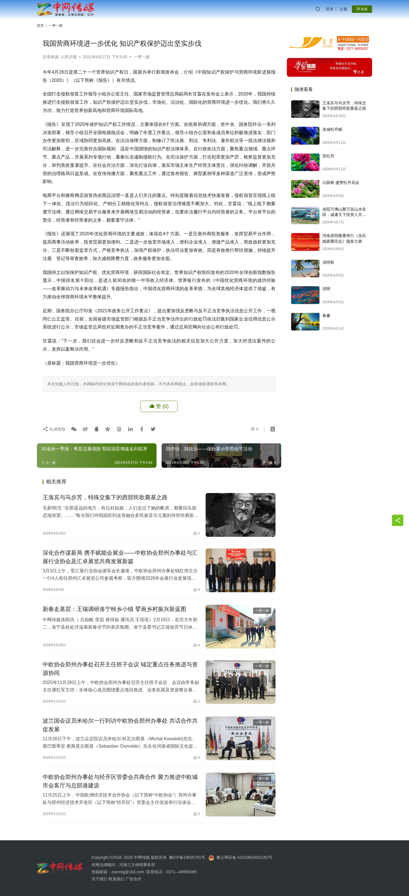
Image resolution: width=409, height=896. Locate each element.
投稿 (362, 9)
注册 (343, 9)
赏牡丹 (328, 156)
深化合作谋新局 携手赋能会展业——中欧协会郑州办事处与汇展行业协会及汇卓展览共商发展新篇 (120, 557)
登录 (329, 9)
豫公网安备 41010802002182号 (244, 857)
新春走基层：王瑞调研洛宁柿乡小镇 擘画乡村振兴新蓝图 (114, 609)
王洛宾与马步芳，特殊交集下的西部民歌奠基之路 (105, 497)
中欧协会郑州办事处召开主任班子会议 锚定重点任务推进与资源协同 (120, 668)
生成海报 (54, 429)
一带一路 (142, 57)
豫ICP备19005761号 (187, 857)
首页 (40, 26)
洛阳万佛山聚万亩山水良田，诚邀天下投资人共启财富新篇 (344, 215)
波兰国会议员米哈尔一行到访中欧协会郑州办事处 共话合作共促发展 (120, 725)
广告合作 (133, 879)
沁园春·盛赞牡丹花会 (340, 182)
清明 (326, 288)
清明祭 (328, 262)
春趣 (326, 315)
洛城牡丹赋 (332, 129)
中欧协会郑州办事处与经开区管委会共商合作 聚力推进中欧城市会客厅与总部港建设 (120, 781)
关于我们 (99, 879)
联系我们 (116, 879)
